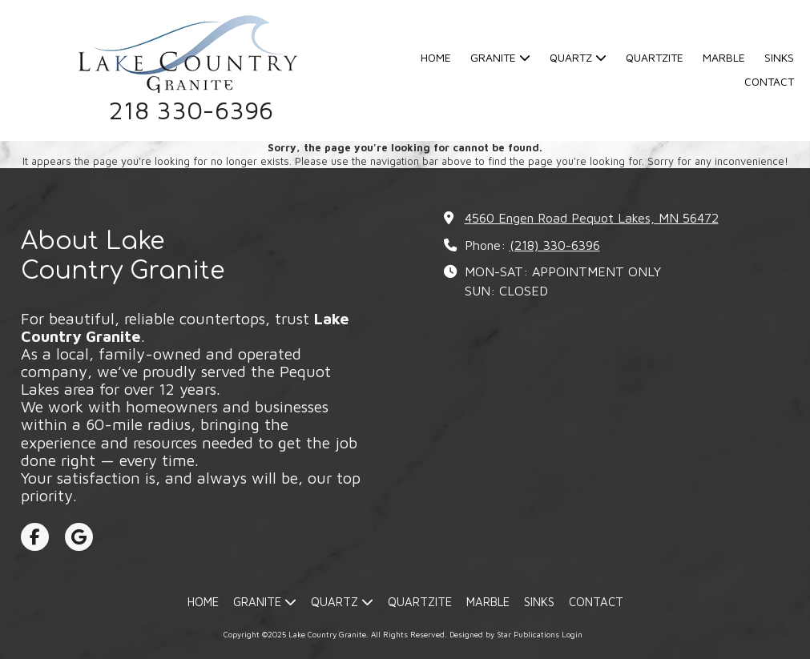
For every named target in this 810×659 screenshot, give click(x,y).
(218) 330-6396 (555, 244)
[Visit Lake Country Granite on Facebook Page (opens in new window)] (35, 537)
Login (572, 634)
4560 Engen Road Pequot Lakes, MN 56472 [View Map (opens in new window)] (592, 217)
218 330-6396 (191, 110)
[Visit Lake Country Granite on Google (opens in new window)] (79, 537)
